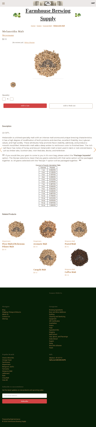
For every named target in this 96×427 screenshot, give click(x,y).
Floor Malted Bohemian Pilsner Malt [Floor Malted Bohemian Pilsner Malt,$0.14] (13, 245)
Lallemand (5, 373)
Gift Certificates (54, 321)
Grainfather (53, 323)
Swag (51, 343)
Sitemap (5, 319)
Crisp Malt (5, 378)
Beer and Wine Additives (57, 312)
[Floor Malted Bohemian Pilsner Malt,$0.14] (17, 229)
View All (5, 380)
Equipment (52, 319)
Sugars (51, 341)
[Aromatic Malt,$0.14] (48, 229)
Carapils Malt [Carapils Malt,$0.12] (39, 269)
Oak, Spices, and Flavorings (58, 337)
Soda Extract (53, 339)
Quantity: (6, 95)
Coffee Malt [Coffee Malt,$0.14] (70, 272)
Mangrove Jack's (8, 367)
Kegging (52, 332)
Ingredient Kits (54, 330)
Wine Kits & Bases (55, 345)
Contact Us (6, 316)
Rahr (3, 376)
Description (6, 126)
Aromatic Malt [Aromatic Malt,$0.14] (40, 244)
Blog (3, 310)
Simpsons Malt (7, 371)
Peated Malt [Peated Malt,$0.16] (70, 244)
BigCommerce (15, 419)
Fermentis (5, 369)
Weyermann (6, 364)
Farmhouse (6, 362)
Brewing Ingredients (56, 310)
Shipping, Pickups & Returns (11, 312)
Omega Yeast (7, 360)
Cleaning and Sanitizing (57, 316)
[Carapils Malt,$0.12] (48, 257)
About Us (5, 314)
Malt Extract (53, 334)
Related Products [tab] (9, 214)
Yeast (51, 348)
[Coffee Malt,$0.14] (79, 257)
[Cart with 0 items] (93, 3)
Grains (51, 325)
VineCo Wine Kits (8, 358)
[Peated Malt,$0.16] (79, 229)
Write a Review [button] (29, 42)
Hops (51, 328)
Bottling (51, 314)
